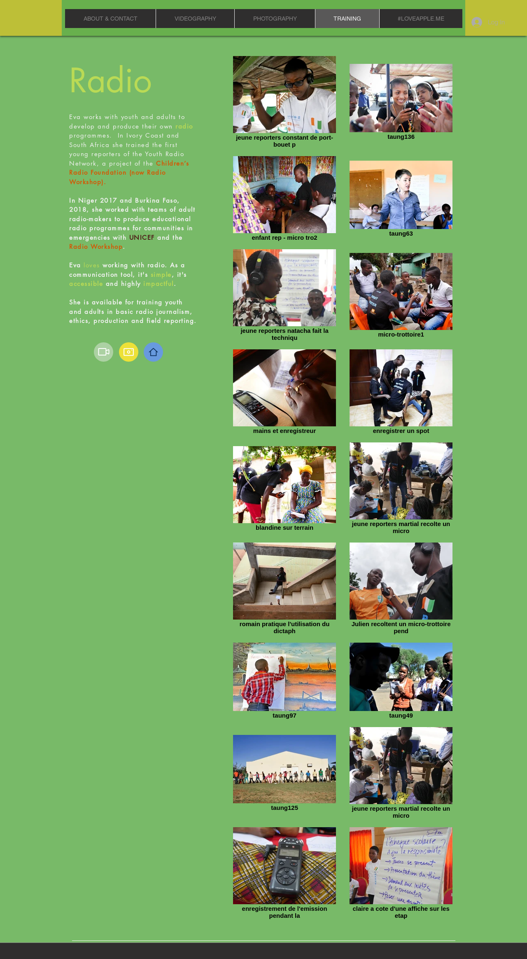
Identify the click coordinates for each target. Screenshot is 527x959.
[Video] (103, 352)
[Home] (153, 352)
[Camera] (128, 352)
